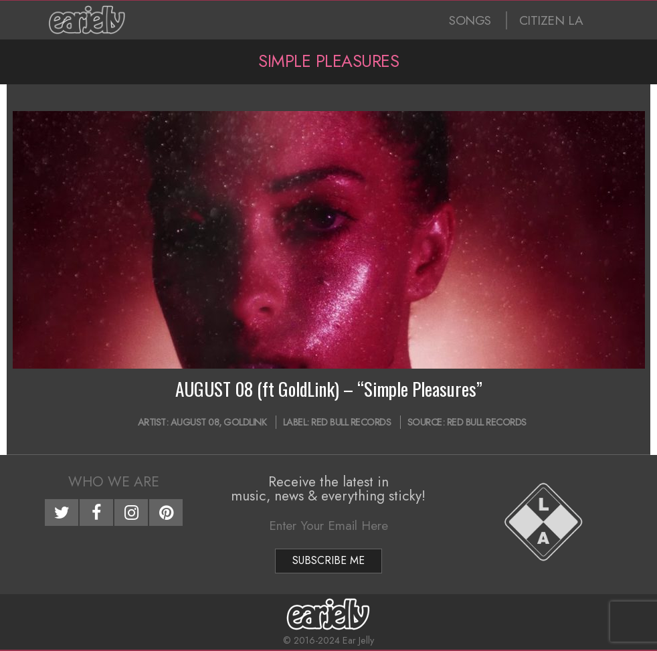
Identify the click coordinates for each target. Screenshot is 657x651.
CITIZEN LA (551, 20)
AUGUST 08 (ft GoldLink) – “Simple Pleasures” (328, 388)
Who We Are (113, 482)
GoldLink (244, 422)
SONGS (470, 20)
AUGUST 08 (195, 422)
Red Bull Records (351, 422)
